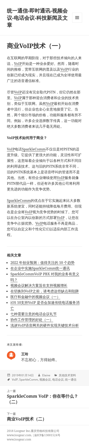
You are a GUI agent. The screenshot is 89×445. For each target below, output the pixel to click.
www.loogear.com (19, 439)
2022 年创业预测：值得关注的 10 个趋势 (42, 262)
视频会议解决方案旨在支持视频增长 (38, 285)
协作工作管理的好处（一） (31, 319)
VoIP (18, 63)
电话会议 (58, 379)
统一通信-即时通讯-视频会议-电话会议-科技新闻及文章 (37, 17)
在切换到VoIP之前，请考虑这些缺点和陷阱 (44, 291)
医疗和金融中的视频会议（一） (35, 296)
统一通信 (70, 379)
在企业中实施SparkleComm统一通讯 (40, 268)
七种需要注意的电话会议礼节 (33, 313)
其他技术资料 (67, 375)
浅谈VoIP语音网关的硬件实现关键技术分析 (44, 325)
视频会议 (45, 379)
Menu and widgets (77, 22)
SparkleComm (34, 149)
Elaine (46, 375)
